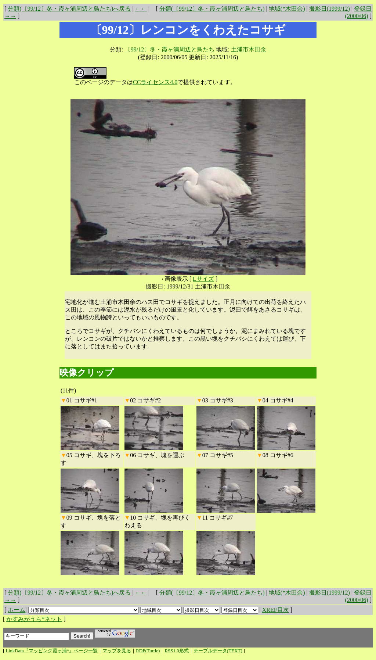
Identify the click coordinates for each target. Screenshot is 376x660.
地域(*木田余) (287, 9)
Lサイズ (203, 279)
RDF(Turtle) (148, 650)
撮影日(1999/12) (329, 9)
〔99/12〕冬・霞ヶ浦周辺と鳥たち (169, 49)
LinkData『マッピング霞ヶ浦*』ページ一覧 (52, 650)
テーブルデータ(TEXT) (218, 650)
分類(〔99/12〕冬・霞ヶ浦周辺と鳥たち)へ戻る (69, 9)
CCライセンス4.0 (155, 82)
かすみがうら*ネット (34, 619)
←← (141, 9)
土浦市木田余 (248, 49)
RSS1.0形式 (176, 650)
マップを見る (116, 650)
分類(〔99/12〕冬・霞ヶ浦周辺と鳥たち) (212, 9)
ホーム (16, 610)
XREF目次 (275, 610)
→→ (10, 16)
